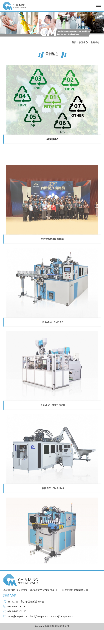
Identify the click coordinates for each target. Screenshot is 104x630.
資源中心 (83, 42)
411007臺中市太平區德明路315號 (25, 601)
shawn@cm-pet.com (62, 616)
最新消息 (95, 42)
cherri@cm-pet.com (39, 616)
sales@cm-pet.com (17, 616)
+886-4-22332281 (16, 606)
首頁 (74, 42)
